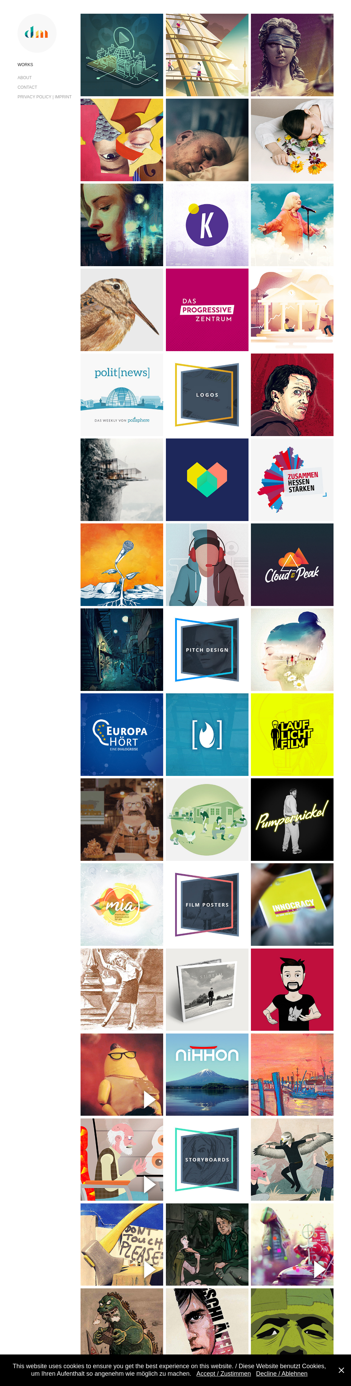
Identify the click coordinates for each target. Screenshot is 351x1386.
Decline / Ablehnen (281, 1373)
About (24, 77)
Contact (27, 87)
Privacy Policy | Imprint (44, 97)
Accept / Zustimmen (223, 1373)
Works (25, 64)
